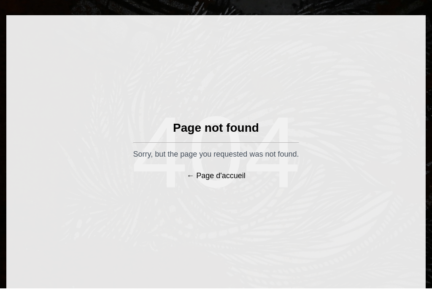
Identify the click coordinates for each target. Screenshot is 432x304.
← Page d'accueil (216, 175)
